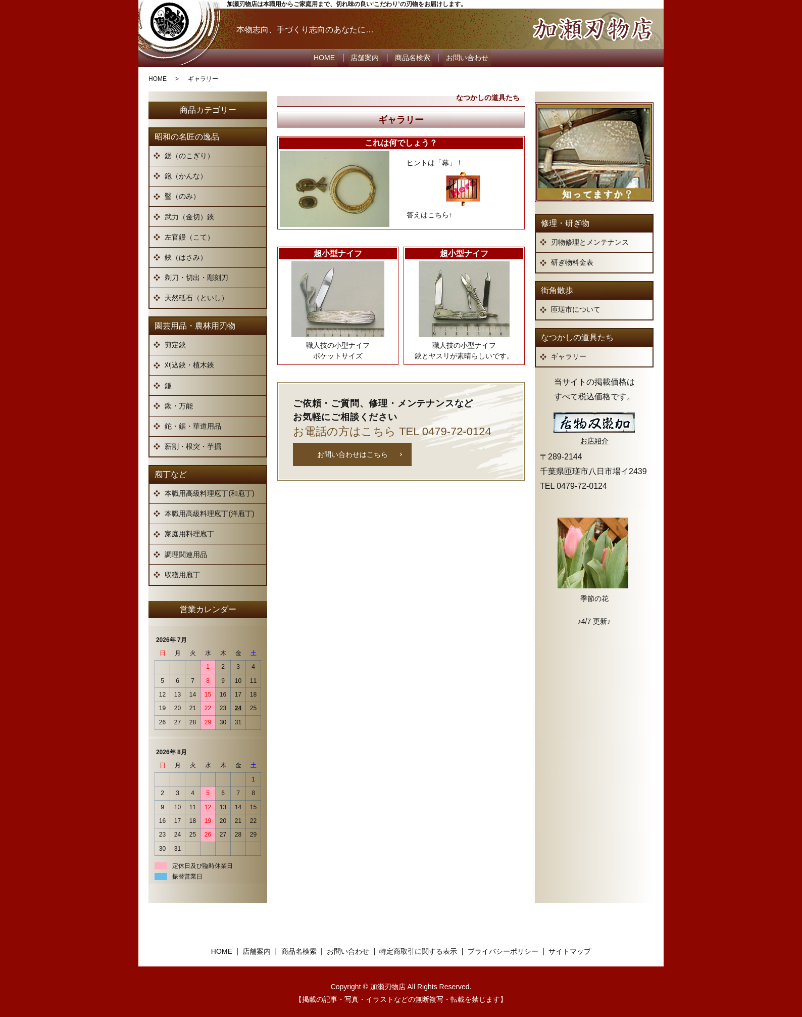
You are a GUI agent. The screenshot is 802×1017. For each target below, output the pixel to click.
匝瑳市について (575, 306)
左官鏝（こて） (189, 233)
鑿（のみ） (182, 193)
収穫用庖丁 (182, 571)
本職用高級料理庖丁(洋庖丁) (209, 510)
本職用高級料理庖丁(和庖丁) (209, 490)
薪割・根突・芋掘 (193, 443)
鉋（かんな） (186, 173)
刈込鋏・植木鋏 (189, 362)
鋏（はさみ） (186, 254)
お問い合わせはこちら (352, 451)
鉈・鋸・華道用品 (193, 423)
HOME (331, 57)
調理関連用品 (186, 551)
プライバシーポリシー (503, 948)
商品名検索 (410, 57)
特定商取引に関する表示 (418, 948)
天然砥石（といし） (196, 295)
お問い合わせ (460, 57)
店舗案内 (367, 57)
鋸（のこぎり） (189, 153)
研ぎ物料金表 (572, 259)
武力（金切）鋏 (189, 213)
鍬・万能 (179, 402)
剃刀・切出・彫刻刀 (196, 274)
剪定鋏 (175, 342)
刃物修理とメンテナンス (590, 239)
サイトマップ (569, 948)
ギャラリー (568, 353)
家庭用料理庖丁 (189, 531)
